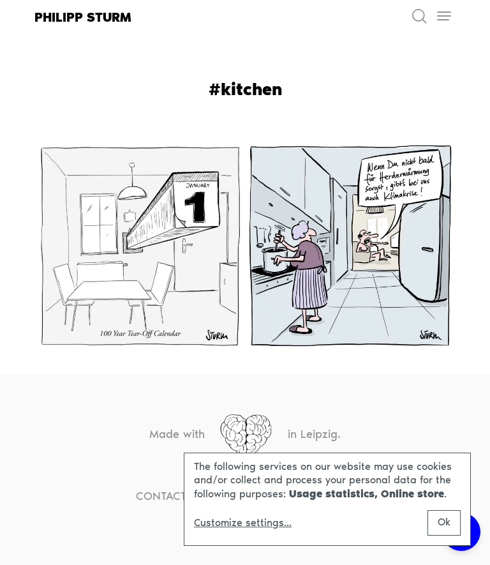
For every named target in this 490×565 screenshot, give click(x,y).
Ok (444, 522)
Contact (161, 496)
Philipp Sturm (82, 17)
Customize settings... (243, 523)
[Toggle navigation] (444, 16)
